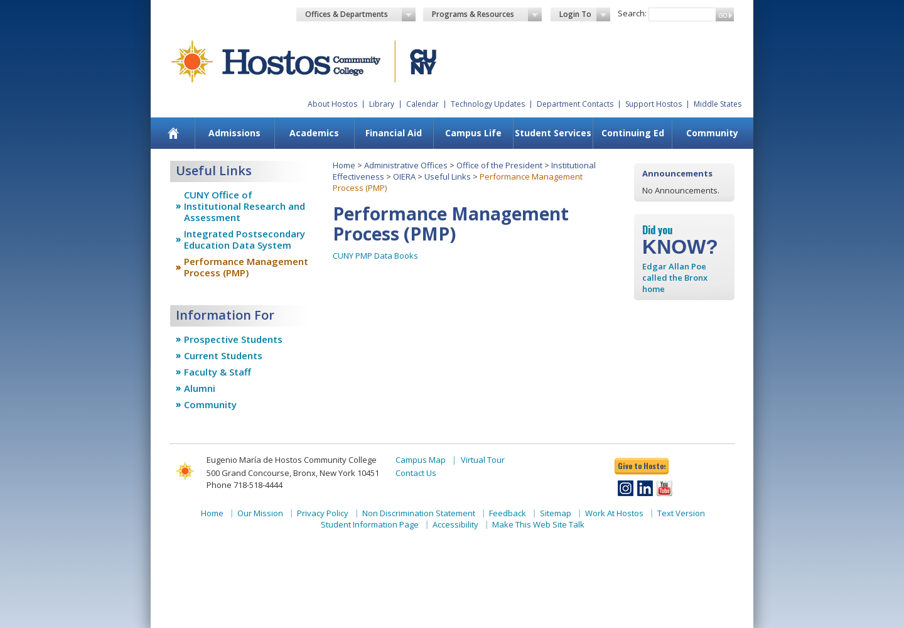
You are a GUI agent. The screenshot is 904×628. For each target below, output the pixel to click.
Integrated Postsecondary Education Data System (244, 239)
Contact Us (416, 473)
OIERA (404, 176)
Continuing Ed (632, 133)
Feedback (507, 513)
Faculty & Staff (217, 371)
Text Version (681, 513)
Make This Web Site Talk (538, 524)
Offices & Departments (360, 14)
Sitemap (555, 513)
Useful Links (447, 176)
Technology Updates (488, 104)
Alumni (199, 388)
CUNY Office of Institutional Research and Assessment (244, 206)
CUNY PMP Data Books (375, 255)
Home (344, 165)
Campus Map (421, 459)
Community (712, 133)
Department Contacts (575, 104)
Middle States (717, 104)
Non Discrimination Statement (418, 513)
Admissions (234, 133)
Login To (584, 14)
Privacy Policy (322, 513)
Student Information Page (370, 524)
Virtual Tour (483, 459)
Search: (632, 13)
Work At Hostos (614, 513)
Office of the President (499, 165)
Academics (314, 133)
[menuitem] (174, 133)
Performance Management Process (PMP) (246, 267)
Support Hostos (653, 104)
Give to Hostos (641, 465)
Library (381, 104)
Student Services (553, 133)
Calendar (422, 104)
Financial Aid (393, 133)
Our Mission (260, 513)
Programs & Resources (487, 14)
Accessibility (455, 524)
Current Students (223, 355)
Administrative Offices (406, 165)
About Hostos (332, 104)
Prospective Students (233, 339)
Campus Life (473, 133)
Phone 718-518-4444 (244, 484)
